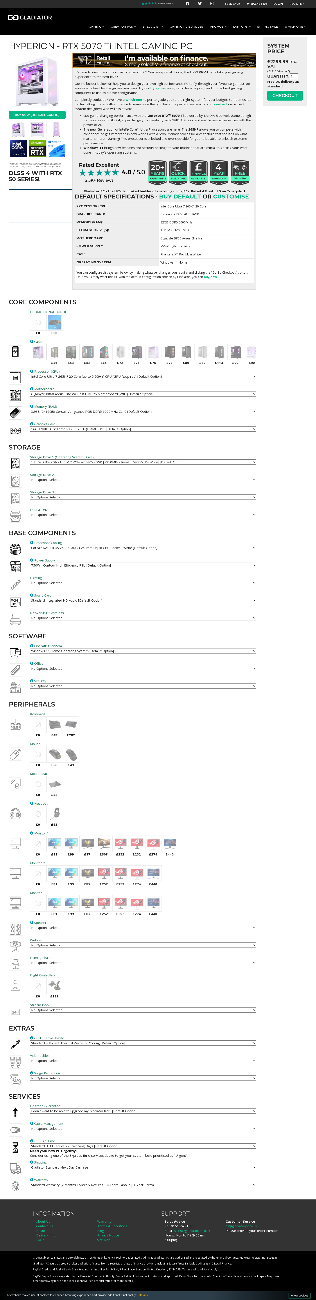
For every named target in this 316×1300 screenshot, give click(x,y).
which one (134, 99)
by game (157, 88)
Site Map (103, 1240)
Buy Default (180, 196)
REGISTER (296, 3)
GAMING (96, 26)
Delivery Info (46, 1235)
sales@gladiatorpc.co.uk (192, 1230)
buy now (210, 277)
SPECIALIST (152, 26)
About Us (43, 1221)
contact (220, 104)
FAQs (40, 1240)
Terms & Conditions (112, 1226)
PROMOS (218, 26)
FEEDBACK (232, 3)
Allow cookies (299, 1295)
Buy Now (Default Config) (37, 115)
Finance (41, 1230)
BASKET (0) (257, 3)
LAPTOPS (242, 26)
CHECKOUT (285, 95)
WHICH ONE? (294, 26)
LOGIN (278, 3)
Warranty (104, 1221)
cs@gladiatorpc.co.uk (241, 1226)
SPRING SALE (267, 26)
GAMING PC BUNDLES (186, 26)
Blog (100, 1230)
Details (143, 1295)
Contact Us (44, 1226)
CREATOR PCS (123, 26)
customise (231, 196)
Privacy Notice (108, 1235)
